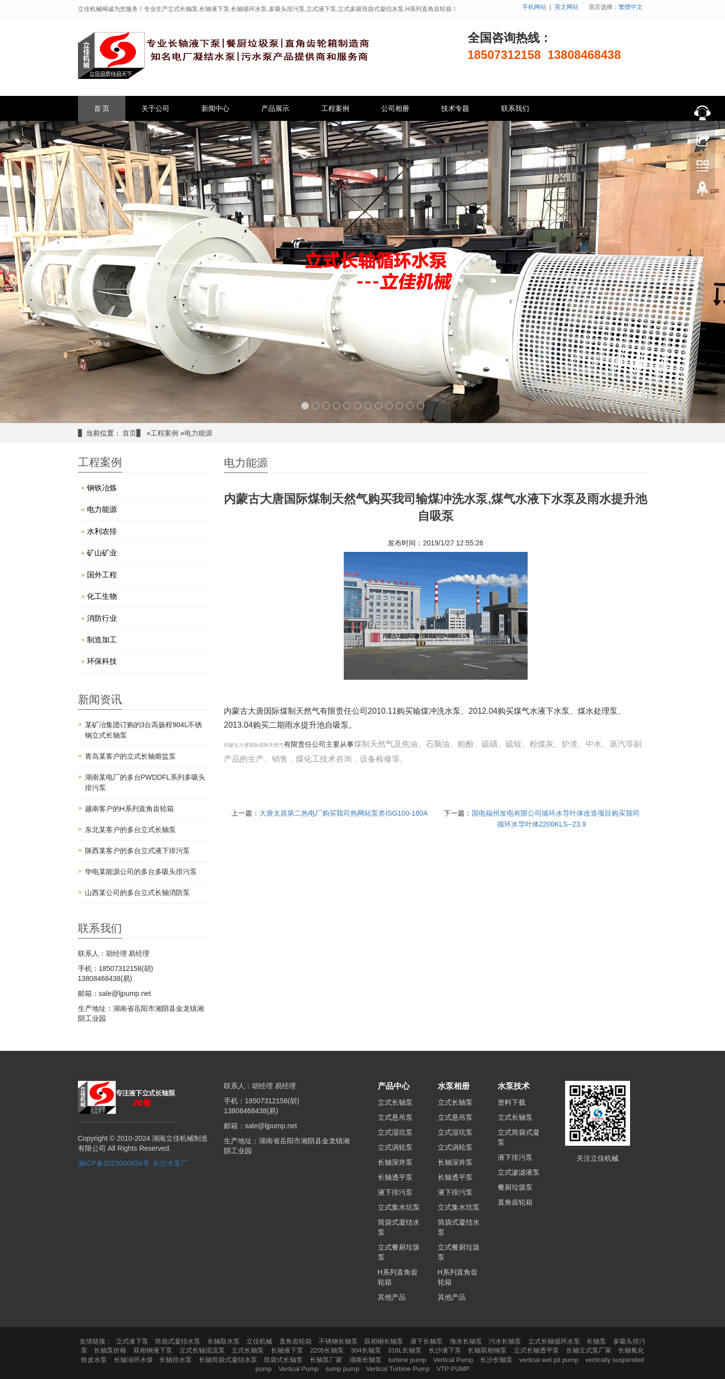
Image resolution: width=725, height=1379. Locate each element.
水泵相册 (454, 1086)
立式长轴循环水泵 (555, 1341)
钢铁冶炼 (102, 487)
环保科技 (102, 661)
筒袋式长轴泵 (284, 1360)
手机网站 (534, 6)
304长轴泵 (367, 1350)
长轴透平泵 (395, 1177)
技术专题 (455, 108)
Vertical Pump (454, 1360)
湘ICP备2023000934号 (113, 1163)
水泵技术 (514, 1086)
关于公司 (155, 108)
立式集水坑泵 (399, 1207)
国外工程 (102, 574)
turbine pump (408, 1360)
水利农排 (102, 531)
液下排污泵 (395, 1192)
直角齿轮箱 (515, 1202)
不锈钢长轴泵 (339, 1341)
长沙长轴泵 (497, 1360)
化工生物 (102, 596)
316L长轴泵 (406, 1350)
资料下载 (512, 1102)
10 (399, 406)
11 (410, 406)
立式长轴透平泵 (537, 1350)
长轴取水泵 (224, 1341)
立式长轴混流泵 (203, 1350)
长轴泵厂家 (327, 1360)
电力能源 (198, 433)
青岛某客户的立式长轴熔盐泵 (130, 756)
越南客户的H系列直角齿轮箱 (129, 809)
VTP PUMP (453, 1369)
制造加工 (102, 639)
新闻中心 (215, 108)
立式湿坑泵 (395, 1132)
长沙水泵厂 (170, 1163)
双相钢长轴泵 (384, 1341)
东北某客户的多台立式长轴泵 (130, 830)
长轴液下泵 (288, 1350)
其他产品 (392, 1297)
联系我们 (515, 108)
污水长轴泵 (506, 1341)
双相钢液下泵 (153, 1350)
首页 (129, 433)
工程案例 (335, 108)
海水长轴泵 (467, 1341)
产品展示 (275, 108)
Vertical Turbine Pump (399, 1369)
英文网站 (567, 6)
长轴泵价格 (111, 1350)
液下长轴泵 (427, 1341)
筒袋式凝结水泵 (178, 1341)
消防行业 (102, 618)
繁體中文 (631, 6)
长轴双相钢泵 (488, 1350)
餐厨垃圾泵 (515, 1187)
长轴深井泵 (395, 1162)
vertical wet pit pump (549, 1360)
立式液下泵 (133, 1341)
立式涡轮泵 (395, 1147)
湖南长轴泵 (366, 1360)
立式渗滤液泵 (519, 1172)
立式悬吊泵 (395, 1117)
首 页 (102, 108)
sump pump (343, 1369)
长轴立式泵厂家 (590, 1350)
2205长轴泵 (328, 1350)
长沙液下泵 (446, 1350)
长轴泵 (597, 1341)
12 (420, 406)
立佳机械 (260, 1341)
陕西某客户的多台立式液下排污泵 (137, 851)
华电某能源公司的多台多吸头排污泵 (141, 872)
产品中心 (394, 1086)
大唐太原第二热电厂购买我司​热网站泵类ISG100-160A (343, 813)
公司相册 (395, 108)
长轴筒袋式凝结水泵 (229, 1360)
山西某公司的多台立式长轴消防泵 (137, 893)
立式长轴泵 (395, 1102)
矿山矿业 (102, 552)
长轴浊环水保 (134, 1360)
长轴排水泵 (176, 1360)
